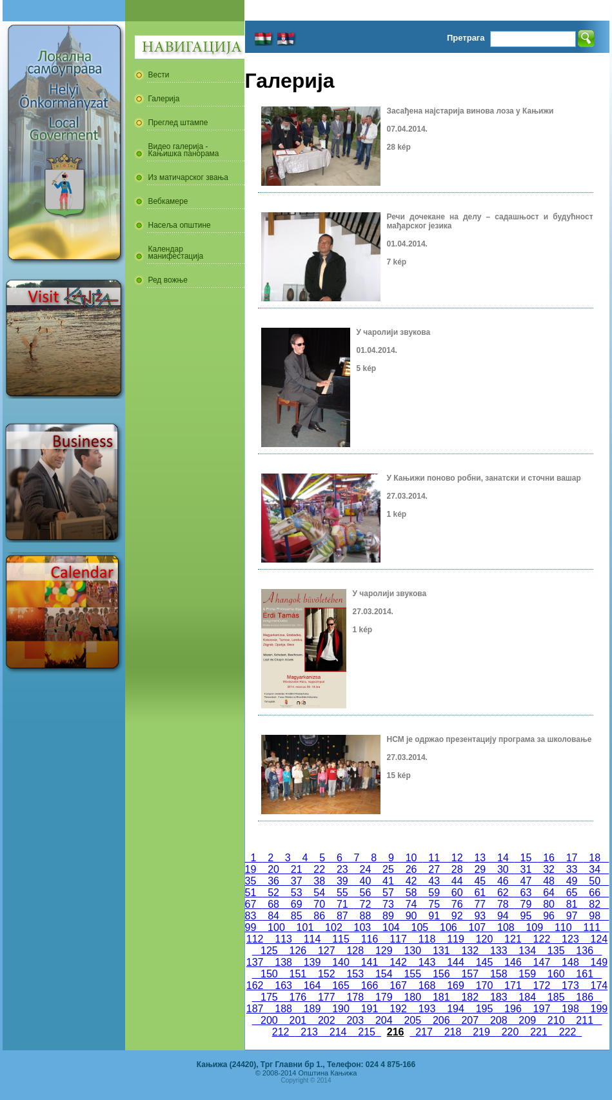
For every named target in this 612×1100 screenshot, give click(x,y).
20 (273, 869)
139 (312, 962)
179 (384, 997)
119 (455, 939)
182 (470, 997)
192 (398, 1008)
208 (498, 1020)
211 (584, 1020)
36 (273, 880)
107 (477, 927)
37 (296, 880)
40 (365, 880)
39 (342, 880)
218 (453, 1031)
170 (484, 985)
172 (542, 985)
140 (340, 962)
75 (434, 904)
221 (538, 1031)
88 (365, 915)
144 (455, 962)
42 (411, 880)
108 (505, 927)
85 (296, 915)
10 (411, 857)
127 (326, 950)
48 (548, 880)
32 (548, 869)
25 (388, 869)
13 (480, 857)
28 (457, 869)
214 (338, 1031)
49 (572, 880)
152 (326, 973)
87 (342, 915)
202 (326, 1020)
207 (470, 1020)
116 (369, 939)
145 (484, 962)
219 (481, 1031)
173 (570, 985)
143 (427, 962)
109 (534, 927)
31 (526, 869)
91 (434, 915)
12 (457, 857)
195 (484, 1008)
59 (434, 892)
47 (526, 880)
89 (388, 915)
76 (457, 904)
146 (512, 962)
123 (570, 939)
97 (572, 915)
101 (305, 927)
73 (388, 904)
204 (384, 1020)
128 (355, 950)
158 (498, 973)
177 (326, 997)
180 (413, 997)
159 (527, 973)
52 (273, 892)
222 (567, 1031)
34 (594, 869)
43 (434, 880)
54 (319, 892)
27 (434, 869)
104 (391, 927)
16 (548, 857)
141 (369, 962)
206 (441, 1020)
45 (480, 880)
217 (424, 1031)
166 (369, 985)
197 (542, 1008)
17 (572, 857)
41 (388, 880)
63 (526, 892)
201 (298, 1020)
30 (503, 869)
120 (484, 939)
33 (572, 869)
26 (411, 869)
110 (563, 927)
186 (584, 997)
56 (365, 892)
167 (398, 985)
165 (340, 985)
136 (584, 950)
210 (556, 1020)
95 (526, 915)
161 (584, 973)
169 (455, 985)
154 (384, 973)
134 (527, 950)
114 (312, 939)
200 (269, 1020)
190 (340, 1008)
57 (388, 892)
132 (470, 950)
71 (342, 904)
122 (542, 939)
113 (283, 939)
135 (556, 950)
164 (312, 985)
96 (548, 915)
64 (548, 892)
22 (319, 869)
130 (413, 950)
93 (480, 915)
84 (273, 915)
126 (298, 950)
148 (570, 962)
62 (503, 892)
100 (276, 927)
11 (434, 857)
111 (592, 927)
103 (362, 927)
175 (269, 997)
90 (411, 915)
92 (457, 915)
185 (556, 997)
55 (342, 892)
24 (365, 869)
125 (269, 950)
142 (398, 962)
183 (498, 997)
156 (441, 973)
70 (319, 904)
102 (333, 927)
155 (413, 973)
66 (594, 892)
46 (503, 880)
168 (427, 985)
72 (365, 904)
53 (296, 892)
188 (283, 1008)
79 (526, 904)
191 (369, 1008)
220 (510, 1031)
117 (398, 939)
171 (512, 985)
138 (283, 962)
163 (283, 985)
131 (441, 950)
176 (298, 997)
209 (527, 1020)
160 (556, 973)
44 (457, 880)
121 (512, 939)
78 (503, 904)
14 (503, 857)
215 (366, 1031)
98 (594, 915)
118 (427, 939)
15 (526, 857)
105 (420, 927)
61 (480, 892)
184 (527, 997)
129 (384, 950)
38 (319, 880)
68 (273, 904)
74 (411, 904)
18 (594, 857)
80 (548, 904)
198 (570, 1008)
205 (413, 1020)
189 (312, 1008)
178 (355, 997)
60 (457, 892)
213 (309, 1031)
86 (319, 915)
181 (441, 997)
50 (594, 880)
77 (480, 904)
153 (355, 973)
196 (512, 1008)
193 (427, 1008)
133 (498, 950)
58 (411, 892)
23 (342, 869)
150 (269, 973)
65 (572, 892)
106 (448, 927)
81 (572, 904)
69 (296, 904)
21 (296, 869)
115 (340, 939)
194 (455, 1008)
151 (298, 973)
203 (355, 1020)
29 (480, 869)
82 (594, 904)
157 (470, 973)
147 (542, 962)
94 (503, 915)
